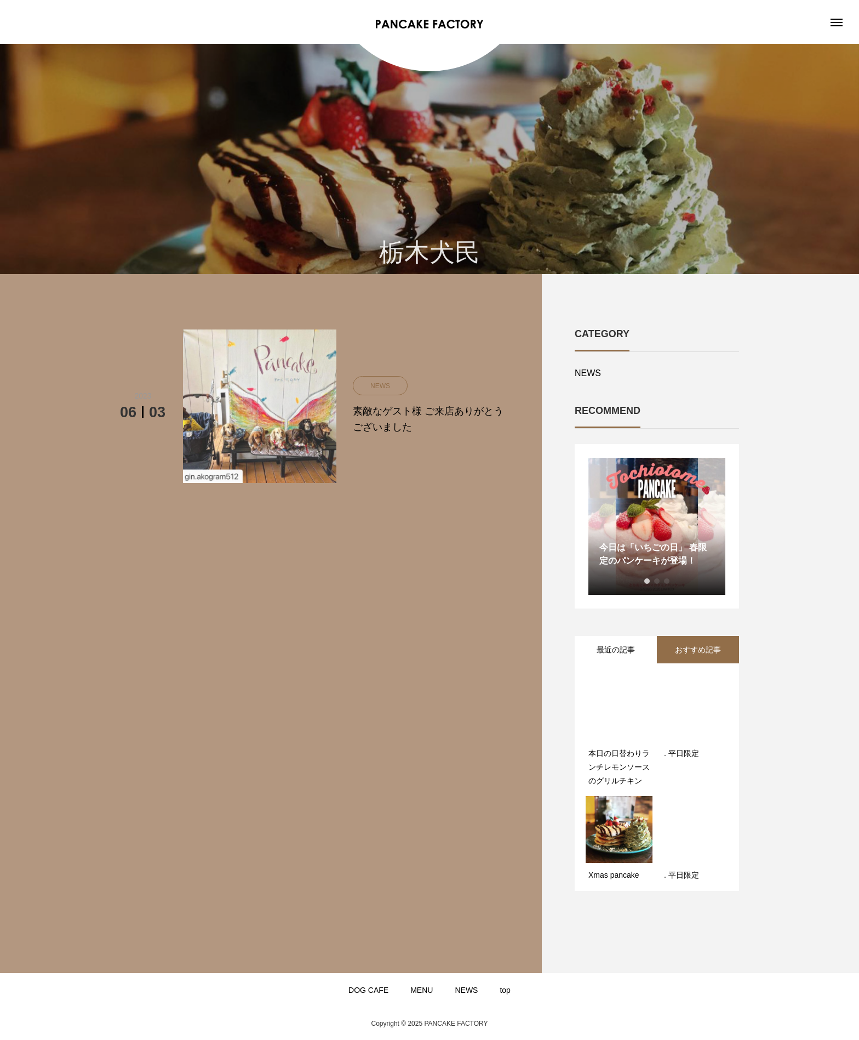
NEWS (588, 373)
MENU (421, 990)
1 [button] (647, 581)
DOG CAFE (368, 990)
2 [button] (657, 581)
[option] (656, 526)
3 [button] (666, 581)
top (505, 990)
